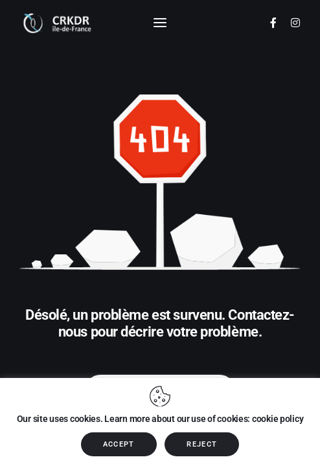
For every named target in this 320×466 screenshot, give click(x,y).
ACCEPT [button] (119, 444)
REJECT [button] (202, 444)
